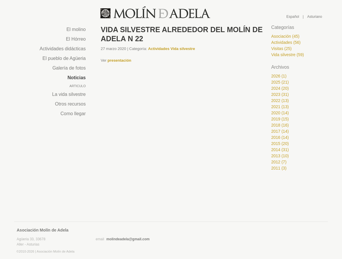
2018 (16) (280, 125)
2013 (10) (280, 155)
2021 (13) (280, 106)
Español (292, 17)
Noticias (77, 77)
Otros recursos (70, 103)
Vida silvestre (182, 48)
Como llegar (73, 113)
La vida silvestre (69, 94)
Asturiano (314, 17)
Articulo (77, 86)
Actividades (159, 48)
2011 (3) (278, 168)
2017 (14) (280, 131)
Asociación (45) (285, 36)
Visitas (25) (281, 48)
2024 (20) (280, 88)
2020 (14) (280, 112)
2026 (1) (278, 76)
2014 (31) (280, 149)
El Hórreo (76, 39)
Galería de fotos (69, 67)
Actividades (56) (285, 42)
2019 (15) (280, 119)
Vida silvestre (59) (287, 54)
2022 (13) (280, 100)
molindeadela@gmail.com (128, 239)
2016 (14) (280, 137)
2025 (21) (280, 82)
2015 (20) (280, 143)
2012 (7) (278, 162)
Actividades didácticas (63, 48)
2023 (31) (280, 94)
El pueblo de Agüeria (64, 58)
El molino (76, 29)
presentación (119, 60)
